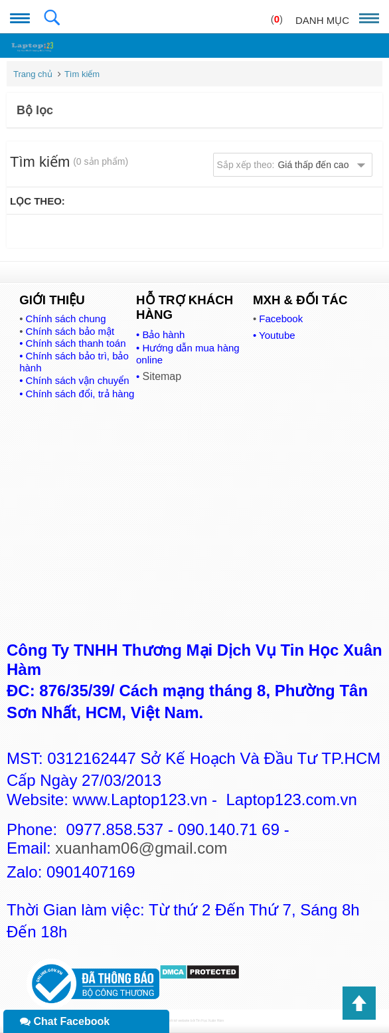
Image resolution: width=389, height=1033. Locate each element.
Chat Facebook (65, 1021)
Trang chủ (32, 74)
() (277, 19)
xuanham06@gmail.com (141, 848)
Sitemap (161, 376)
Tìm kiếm (82, 74)
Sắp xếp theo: (283, 164)
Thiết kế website (177, 1020)
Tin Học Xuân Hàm (210, 1020)
